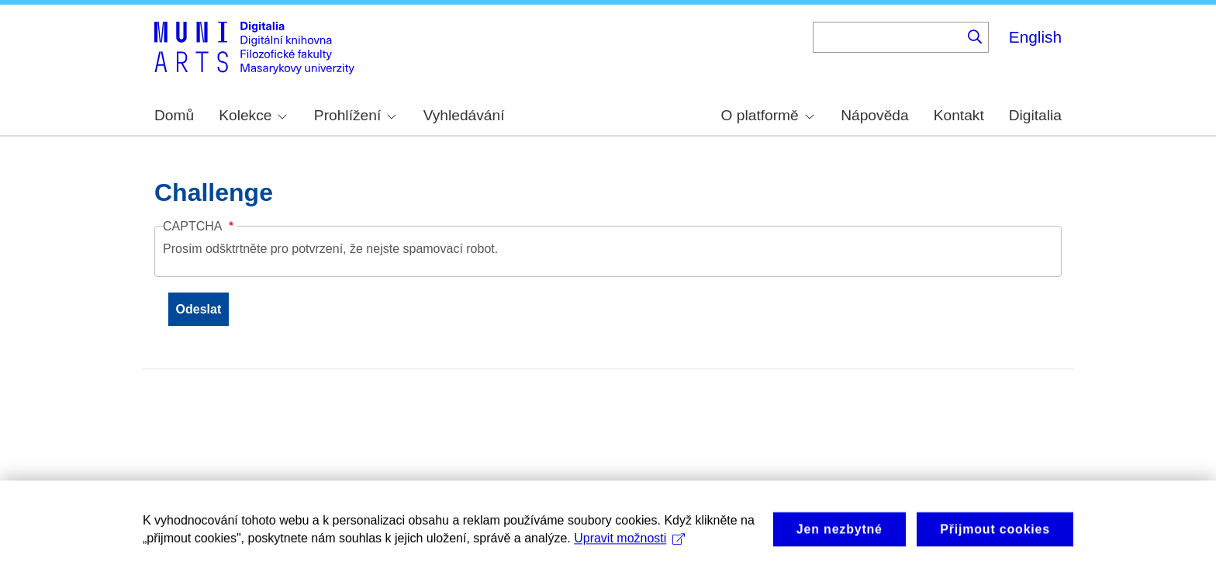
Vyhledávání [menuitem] (464, 115)
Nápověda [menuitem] (874, 115)
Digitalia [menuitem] (1035, 115)
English (1035, 37)
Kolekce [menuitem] (253, 115)
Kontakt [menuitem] (959, 115)
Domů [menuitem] (174, 115)
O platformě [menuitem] (767, 115)
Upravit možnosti (629, 547)
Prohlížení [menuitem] (355, 115)
